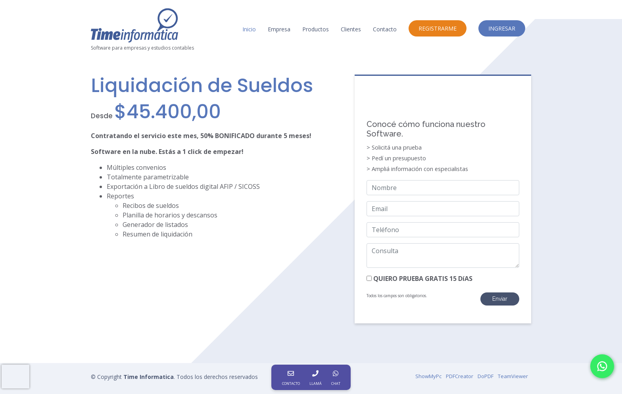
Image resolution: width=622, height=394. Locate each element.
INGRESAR (501, 28)
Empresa (279, 29)
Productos (315, 29)
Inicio (249, 29)
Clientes (351, 29)
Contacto (385, 29)
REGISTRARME (438, 28)
